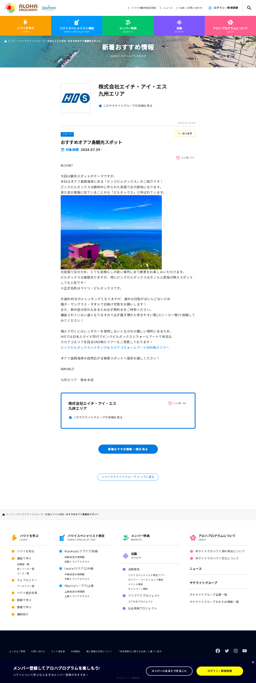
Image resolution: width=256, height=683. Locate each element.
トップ (11, 41)
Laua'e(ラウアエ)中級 (79, 568)
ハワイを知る (26, 551)
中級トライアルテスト (77, 579)
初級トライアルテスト (77, 561)
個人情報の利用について (99, 651)
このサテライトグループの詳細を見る (128, 105)
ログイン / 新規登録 (226, 7)
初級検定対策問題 (75, 557)
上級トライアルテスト (77, 596)
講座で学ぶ (24, 558)
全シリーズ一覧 (26, 569)
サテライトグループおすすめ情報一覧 (214, 601)
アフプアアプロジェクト (144, 595)
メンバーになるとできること (169, 671)
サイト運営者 (58, 651)
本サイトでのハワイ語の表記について (220, 551)
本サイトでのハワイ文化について (217, 558)
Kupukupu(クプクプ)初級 (81, 551)
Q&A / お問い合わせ (190, 8)
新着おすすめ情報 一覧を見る (128, 449)
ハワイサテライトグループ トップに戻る (128, 476)
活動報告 (134, 569)
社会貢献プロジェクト (142, 608)
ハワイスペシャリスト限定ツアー (147, 575)
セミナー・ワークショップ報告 (145, 579)
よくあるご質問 (17, 651)
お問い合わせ (38, 651)
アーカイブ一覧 (26, 586)
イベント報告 (135, 584)
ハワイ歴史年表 (27, 593)
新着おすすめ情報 (56, 41)
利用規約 (75, 651)
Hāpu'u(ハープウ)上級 (79, 585)
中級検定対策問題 (75, 574)
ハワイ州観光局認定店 (143, 8)
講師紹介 (23, 614)
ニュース (168, 8)
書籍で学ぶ (24, 607)
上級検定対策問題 (75, 591)
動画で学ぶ (24, 600)
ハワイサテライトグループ (31, 41)
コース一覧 (23, 573)
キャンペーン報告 (138, 589)
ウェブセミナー (27, 580)
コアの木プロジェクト (140, 601)
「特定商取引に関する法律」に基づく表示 (140, 651)
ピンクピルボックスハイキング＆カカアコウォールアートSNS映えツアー (115, 348)
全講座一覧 (23, 564)
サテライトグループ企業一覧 (208, 594)
